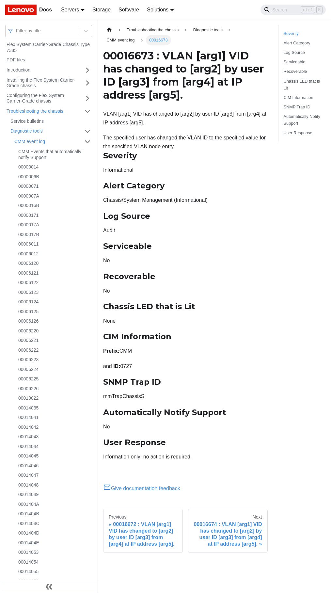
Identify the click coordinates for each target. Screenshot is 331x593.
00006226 (28, 388)
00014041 (28, 417)
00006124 (28, 301)
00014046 (28, 465)
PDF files (16, 59)
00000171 (28, 215)
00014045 (28, 455)
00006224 (28, 369)
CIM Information (298, 97)
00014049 (28, 494)
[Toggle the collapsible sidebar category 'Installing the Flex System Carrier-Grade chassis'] (87, 83)
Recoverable (295, 71)
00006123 (28, 292)
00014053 (28, 552)
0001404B (28, 513)
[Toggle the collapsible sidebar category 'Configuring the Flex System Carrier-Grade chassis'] (87, 98)
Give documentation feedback (141, 488)
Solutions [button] (157, 9)
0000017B (28, 234)
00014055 (28, 571)
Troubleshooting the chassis (35, 111)
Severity (291, 33)
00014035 (28, 407)
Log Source (294, 52)
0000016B (28, 205)
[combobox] (16, 31)
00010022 (28, 398)
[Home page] (109, 30)
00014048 (28, 485)
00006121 (28, 273)
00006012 (28, 253)
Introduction (18, 69)
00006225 (28, 378)
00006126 (28, 321)
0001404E (28, 542)
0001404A (28, 504)
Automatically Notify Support (302, 120)
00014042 (28, 427)
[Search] (293, 10)
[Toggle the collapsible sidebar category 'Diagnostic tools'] (87, 131)
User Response (298, 132)
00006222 (28, 350)
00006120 (28, 263)
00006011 (28, 244)
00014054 (28, 562)
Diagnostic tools (26, 131)
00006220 (28, 330)
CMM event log (29, 141)
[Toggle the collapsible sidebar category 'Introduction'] (87, 70)
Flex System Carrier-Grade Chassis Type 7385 (48, 47)
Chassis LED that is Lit (302, 84)
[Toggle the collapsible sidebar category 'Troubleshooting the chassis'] (87, 111)
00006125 (28, 311)
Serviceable (295, 61)
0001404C (28, 523)
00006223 (28, 359)
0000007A (28, 196)
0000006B (28, 176)
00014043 (28, 436)
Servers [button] (70, 9)
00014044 (28, 446)
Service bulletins (27, 121)
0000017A (28, 224)
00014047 (28, 475)
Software (128, 9)
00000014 (28, 166)
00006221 (28, 340)
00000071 (28, 186)
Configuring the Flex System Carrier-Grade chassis (35, 98)
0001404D (28, 533)
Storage (101, 9)
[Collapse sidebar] (49, 586)
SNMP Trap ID (297, 106)
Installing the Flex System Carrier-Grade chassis (41, 82)
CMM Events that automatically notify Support (49, 154)
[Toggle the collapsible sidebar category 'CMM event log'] (87, 141)
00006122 (28, 282)
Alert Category (297, 42)
